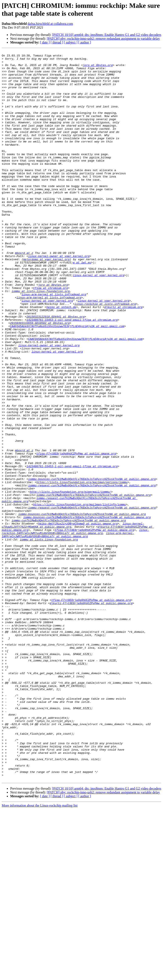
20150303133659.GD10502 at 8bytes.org (40, 378)
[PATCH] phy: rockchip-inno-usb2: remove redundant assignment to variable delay (103, 38)
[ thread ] (57, 42)
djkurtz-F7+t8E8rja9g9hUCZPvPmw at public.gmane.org (91, 714)
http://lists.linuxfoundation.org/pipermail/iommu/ (70, 580)
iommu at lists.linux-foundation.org (41, 339)
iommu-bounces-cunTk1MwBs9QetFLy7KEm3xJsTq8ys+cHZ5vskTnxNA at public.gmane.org (92, 565)
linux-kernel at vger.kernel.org (98, 320)
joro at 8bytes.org (97, 68)
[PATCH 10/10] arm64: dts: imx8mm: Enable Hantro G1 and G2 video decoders (106, 35)
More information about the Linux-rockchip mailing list (39, 951)
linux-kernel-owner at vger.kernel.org (59, 297)
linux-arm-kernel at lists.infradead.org (54, 343)
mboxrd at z (24, 293)
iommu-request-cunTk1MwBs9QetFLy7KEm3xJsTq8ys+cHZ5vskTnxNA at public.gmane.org (92, 572)
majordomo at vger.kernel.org (46, 301)
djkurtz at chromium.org (123, 358)
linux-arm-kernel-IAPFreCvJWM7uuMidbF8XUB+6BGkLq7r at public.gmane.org (68, 632)
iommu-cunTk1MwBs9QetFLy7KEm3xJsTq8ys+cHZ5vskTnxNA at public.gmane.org (94, 584)
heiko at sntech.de (61, 358)
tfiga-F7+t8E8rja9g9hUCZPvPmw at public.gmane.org (76, 534)
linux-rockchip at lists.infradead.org (105, 355)
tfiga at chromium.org (50, 336)
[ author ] (84, 42)
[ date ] (45, 42)
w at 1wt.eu (82, 305)
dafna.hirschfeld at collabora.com (50, 23)
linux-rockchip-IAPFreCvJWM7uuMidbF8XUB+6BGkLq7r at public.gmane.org (75, 628)
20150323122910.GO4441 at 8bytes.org (55, 370)
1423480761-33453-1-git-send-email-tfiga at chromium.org (72, 374)
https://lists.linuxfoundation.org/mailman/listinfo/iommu (79, 595)
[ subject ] (70, 42)
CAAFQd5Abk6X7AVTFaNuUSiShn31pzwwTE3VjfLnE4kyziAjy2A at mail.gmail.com (67, 381)
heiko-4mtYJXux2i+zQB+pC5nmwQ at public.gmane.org (78, 618)
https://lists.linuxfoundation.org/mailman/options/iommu (82, 569)
